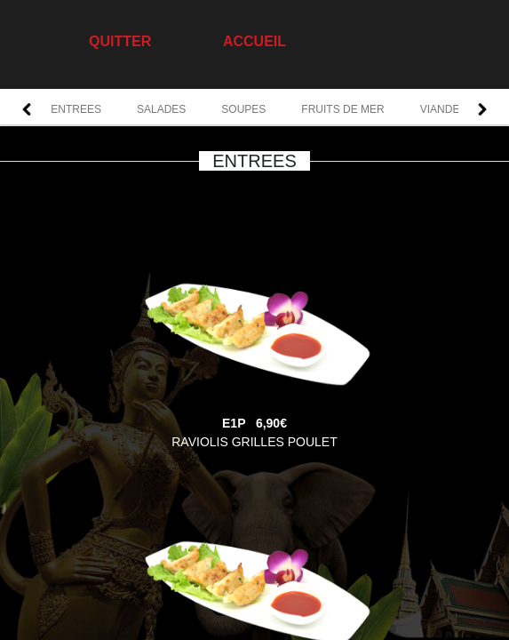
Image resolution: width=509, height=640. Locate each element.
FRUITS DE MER (342, 109)
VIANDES (443, 109)
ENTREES (76, 109)
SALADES (161, 109)
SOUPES (243, 109)
